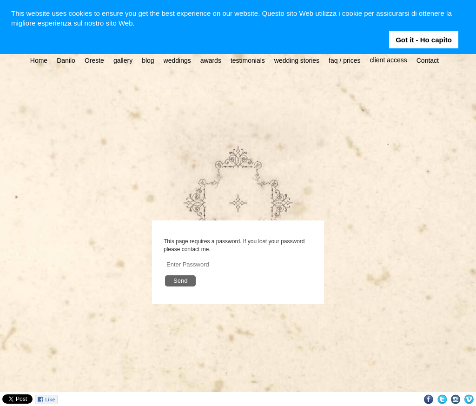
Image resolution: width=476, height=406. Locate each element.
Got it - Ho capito (424, 40)
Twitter (442, 399)
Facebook (429, 399)
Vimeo (469, 399)
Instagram (456, 399)
